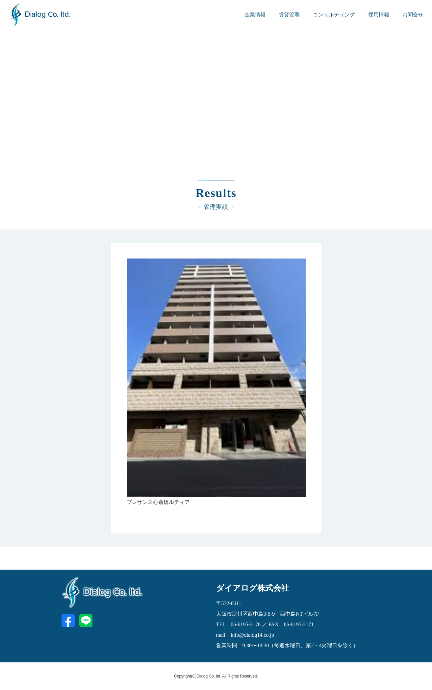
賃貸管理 (289, 14)
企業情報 (255, 14)
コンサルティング (334, 14)
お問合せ (412, 14)
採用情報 (378, 14)
